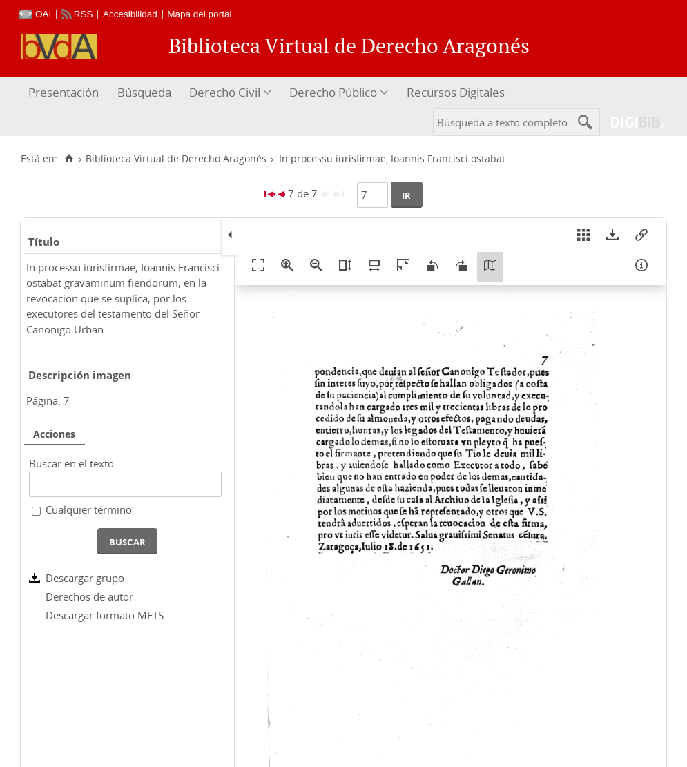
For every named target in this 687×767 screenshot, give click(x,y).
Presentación (63, 92)
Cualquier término (89, 509)
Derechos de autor (89, 596)
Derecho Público (333, 92)
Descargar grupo (85, 578)
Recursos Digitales (456, 92)
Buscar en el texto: (73, 463)
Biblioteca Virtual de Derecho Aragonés (176, 159)
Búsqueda (144, 92)
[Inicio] (69, 159)
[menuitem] (65, 92)
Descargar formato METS (105, 615)
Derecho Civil (224, 92)
